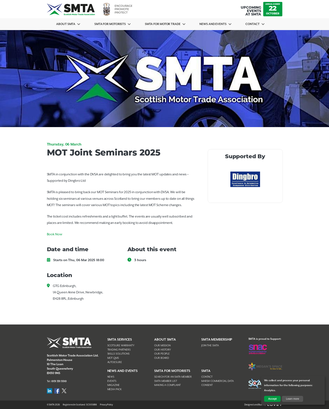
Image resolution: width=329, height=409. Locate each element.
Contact (252, 24)
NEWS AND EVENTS (122, 371)
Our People (162, 353)
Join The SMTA (210, 345)
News (111, 376)
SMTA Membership (216, 340)
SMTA (205, 371)
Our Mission (162, 345)
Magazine (113, 385)
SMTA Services (119, 340)
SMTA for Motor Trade (163, 24)
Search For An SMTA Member (173, 376)
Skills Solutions (118, 353)
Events (111, 381)
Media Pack (114, 389)
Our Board (161, 358)
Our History (162, 349)
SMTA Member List (165, 381)
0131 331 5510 (59, 381)
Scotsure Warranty (120, 345)
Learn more (292, 398)
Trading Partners (119, 349)
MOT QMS (113, 358)
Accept (272, 398)
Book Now (54, 234)
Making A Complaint (167, 385)
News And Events (213, 24)
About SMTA (65, 24)
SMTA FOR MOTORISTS (172, 371)
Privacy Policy (106, 404)
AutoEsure (114, 362)
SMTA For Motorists (110, 24)
